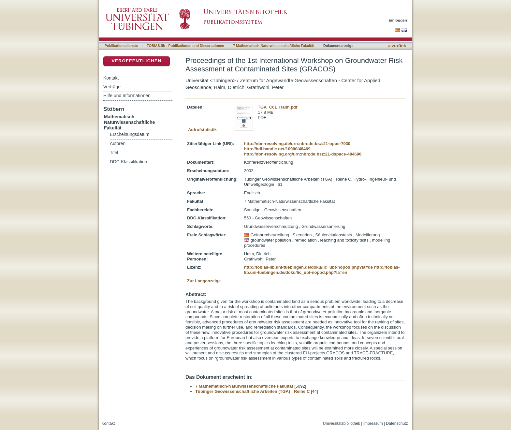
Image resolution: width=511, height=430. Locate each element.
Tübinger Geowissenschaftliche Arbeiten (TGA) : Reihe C (252, 391)
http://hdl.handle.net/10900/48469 (277, 148)
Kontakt (111, 78)
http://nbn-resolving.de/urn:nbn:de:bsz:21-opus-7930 (297, 143)
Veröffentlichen (136, 60)
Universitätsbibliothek (341, 423)
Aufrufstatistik (202, 129)
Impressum (373, 423)
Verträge (112, 86)
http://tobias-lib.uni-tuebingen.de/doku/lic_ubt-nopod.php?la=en (322, 270)
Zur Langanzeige (204, 280)
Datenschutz (397, 423)
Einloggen (398, 20)
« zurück (397, 45)
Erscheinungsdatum (129, 134)
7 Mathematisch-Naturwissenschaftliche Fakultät (273, 46)
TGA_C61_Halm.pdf (277, 107)
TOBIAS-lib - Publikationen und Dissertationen (185, 46)
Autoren (117, 143)
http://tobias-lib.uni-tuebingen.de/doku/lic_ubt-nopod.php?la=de (308, 267)
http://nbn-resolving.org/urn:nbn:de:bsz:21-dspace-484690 (302, 154)
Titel (114, 152)
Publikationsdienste (121, 46)
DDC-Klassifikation (128, 161)
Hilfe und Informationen (127, 95)
